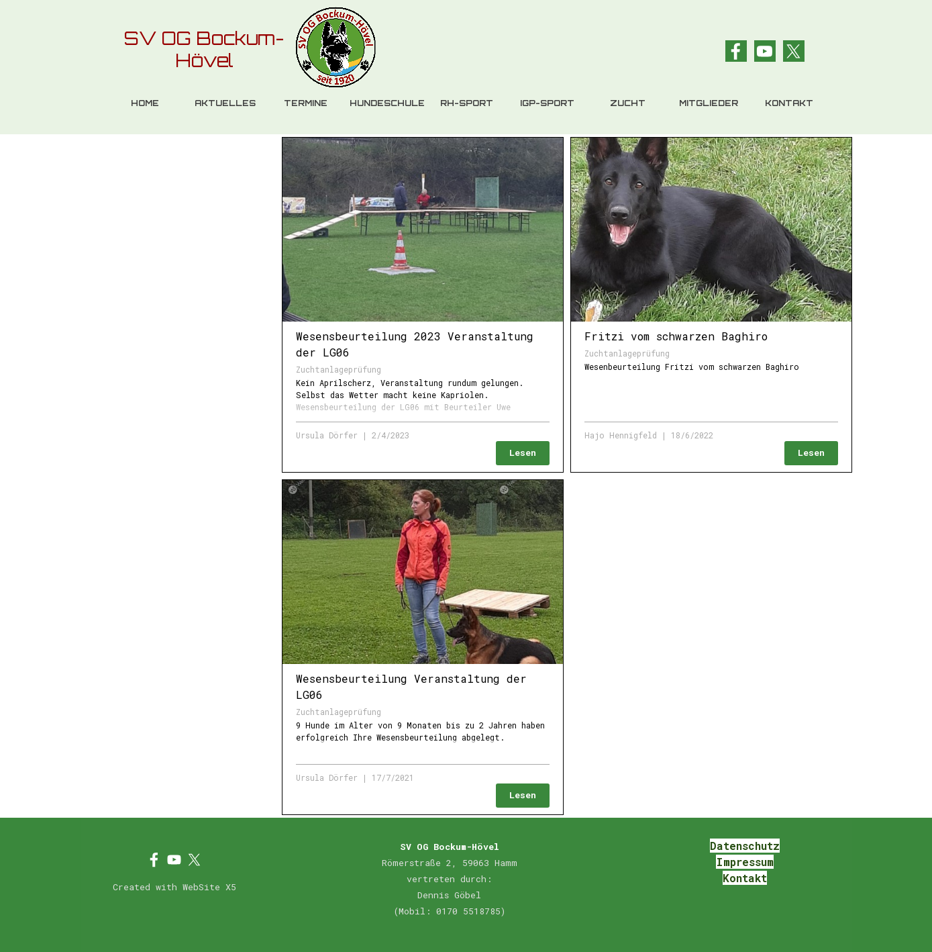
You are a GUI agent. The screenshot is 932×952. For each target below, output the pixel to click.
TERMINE (305, 103)
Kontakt (745, 878)
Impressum (745, 862)
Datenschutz (745, 846)
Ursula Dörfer (327, 435)
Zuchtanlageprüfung (338, 369)
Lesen (522, 452)
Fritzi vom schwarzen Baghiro (676, 336)
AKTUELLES (225, 103)
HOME (145, 103)
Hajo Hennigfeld (620, 435)
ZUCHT (627, 103)
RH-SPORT (466, 103)
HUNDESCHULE (387, 103)
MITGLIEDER (708, 103)
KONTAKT (789, 103)
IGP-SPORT (547, 103)
